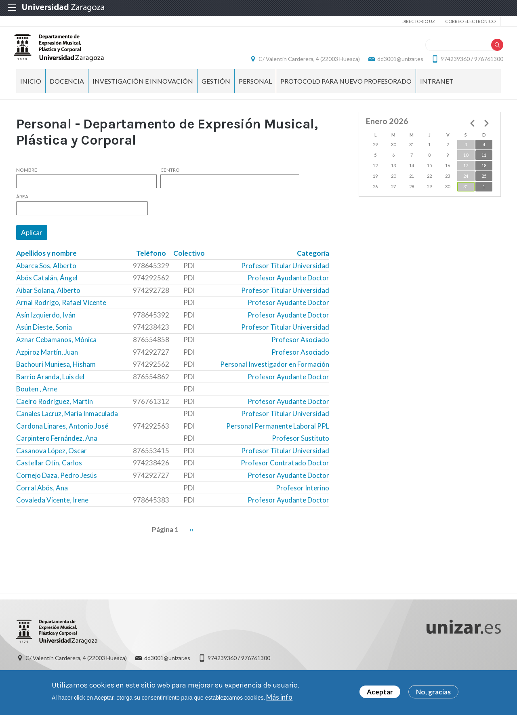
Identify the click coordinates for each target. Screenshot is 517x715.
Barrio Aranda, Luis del (50, 385)
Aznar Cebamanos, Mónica (56, 347)
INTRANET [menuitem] (437, 89)
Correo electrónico (470, 21)
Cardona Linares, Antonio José (62, 434)
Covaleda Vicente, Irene (52, 508)
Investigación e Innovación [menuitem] (142, 89)
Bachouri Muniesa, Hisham (56, 372)
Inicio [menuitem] (30, 89)
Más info (279, 697)
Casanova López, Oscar (51, 458)
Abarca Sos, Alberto (46, 273)
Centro (170, 178)
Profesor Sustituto (300, 446)
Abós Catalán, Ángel (47, 286)
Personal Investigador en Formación (274, 372)
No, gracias (433, 692)
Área (22, 205)
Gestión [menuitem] (216, 89)
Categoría (313, 261)
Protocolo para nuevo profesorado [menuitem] (346, 89)
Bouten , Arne (36, 397)
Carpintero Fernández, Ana (56, 446)
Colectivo (189, 261)
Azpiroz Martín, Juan (47, 360)
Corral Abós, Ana (42, 496)
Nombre (26, 178)
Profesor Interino (302, 496)
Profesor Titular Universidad (285, 273)
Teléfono (151, 261)
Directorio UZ (418, 21)
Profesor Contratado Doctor (285, 471)
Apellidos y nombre (46, 261)
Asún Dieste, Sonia (44, 335)
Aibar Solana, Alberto (48, 298)
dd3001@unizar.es (398, 62)
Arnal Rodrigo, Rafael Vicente (61, 311)
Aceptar (380, 692)
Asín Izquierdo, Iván (46, 323)
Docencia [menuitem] (67, 89)
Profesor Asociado (300, 347)
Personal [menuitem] (255, 89)
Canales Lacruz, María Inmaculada (67, 422)
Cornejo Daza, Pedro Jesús (56, 483)
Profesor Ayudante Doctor (288, 286)
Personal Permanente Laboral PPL (277, 434)
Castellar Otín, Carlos (49, 471)
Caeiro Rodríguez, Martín (54, 409)
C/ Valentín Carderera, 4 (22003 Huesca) (306, 62)
